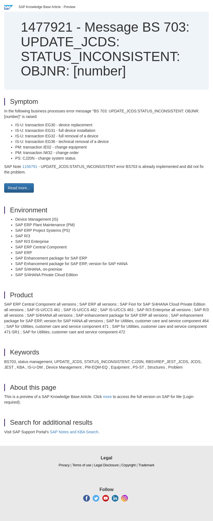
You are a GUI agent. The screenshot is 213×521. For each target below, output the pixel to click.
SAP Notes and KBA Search (74, 432)
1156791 (29, 166)
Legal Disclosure (106, 465)
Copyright (128, 465)
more (107, 396)
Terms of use (82, 465)
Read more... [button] (19, 188)
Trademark (146, 465)
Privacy (64, 465)
